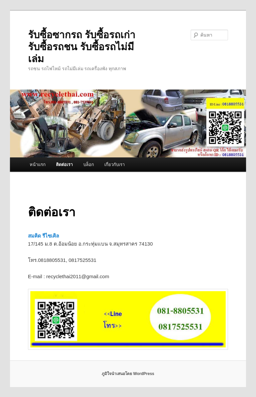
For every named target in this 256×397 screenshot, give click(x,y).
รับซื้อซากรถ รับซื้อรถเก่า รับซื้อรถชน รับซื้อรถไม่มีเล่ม (81, 46)
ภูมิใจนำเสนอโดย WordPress (128, 373)
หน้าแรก (38, 164)
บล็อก (88, 164)
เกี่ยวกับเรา (114, 164)
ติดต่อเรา (64, 164)
